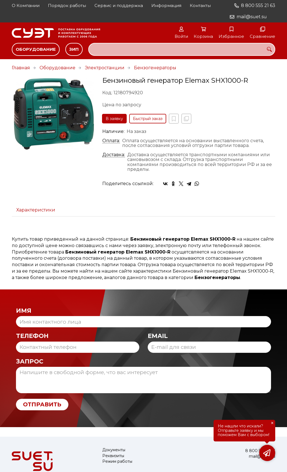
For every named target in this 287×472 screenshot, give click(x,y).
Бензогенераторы (155, 67)
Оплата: (111, 140)
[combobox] (181, 49)
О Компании (26, 5)
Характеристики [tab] (35, 210)
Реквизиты (113, 456)
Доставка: (113, 154)
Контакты (200, 5)
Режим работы (117, 461)
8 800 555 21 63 (258, 5)
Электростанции (104, 67)
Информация (166, 5)
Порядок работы (67, 5)
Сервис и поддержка (118, 5)
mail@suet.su (252, 16)
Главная (21, 67)
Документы (113, 450)
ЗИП (74, 49)
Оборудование (36, 49)
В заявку (114, 118)
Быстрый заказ (148, 118)
